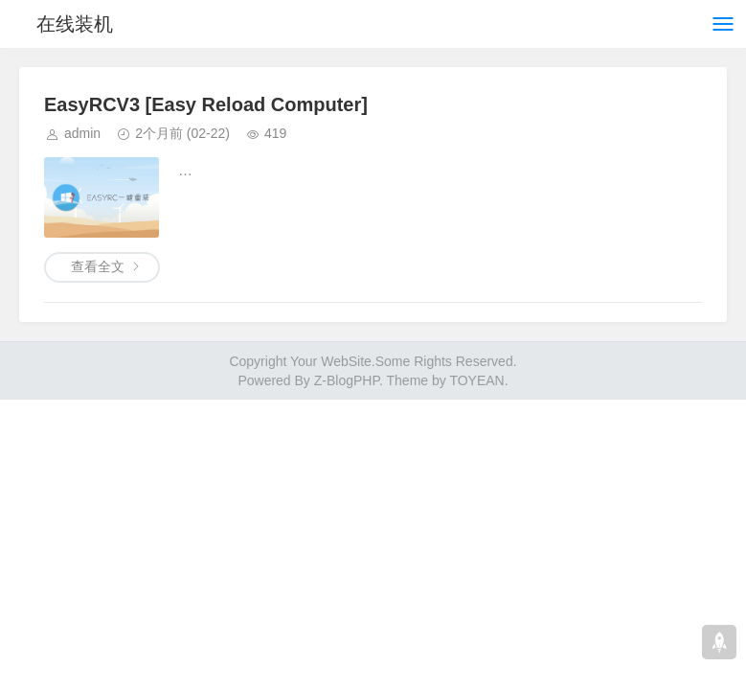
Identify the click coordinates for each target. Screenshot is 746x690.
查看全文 (97, 266)
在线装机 (74, 23)
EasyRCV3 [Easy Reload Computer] (206, 104)
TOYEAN (476, 380)
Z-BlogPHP (346, 380)
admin (82, 133)
